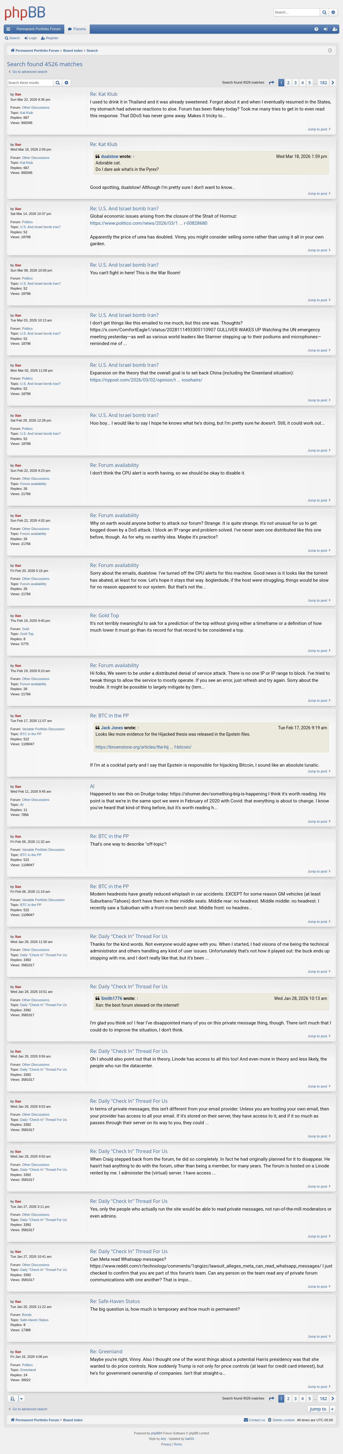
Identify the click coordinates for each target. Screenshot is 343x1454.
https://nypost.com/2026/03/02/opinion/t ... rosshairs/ (146, 380)
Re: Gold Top (104, 615)
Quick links (9, 30)
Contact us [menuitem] (254, 1420)
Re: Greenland (106, 1351)
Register (52, 38)
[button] (271, 82)
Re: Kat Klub (103, 94)
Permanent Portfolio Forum (39, 29)
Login (33, 38)
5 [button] (309, 82)
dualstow (110, 156)
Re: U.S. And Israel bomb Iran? (124, 208)
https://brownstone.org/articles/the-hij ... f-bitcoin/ (144, 747)
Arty (163, 1439)
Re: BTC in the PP (109, 715)
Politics (27, 222)
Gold (25, 629)
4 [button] (302, 82)
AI (21, 804)
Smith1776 (111, 998)
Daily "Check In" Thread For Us (43, 955)
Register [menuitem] (336, 30)
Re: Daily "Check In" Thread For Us (129, 936)
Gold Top (27, 634)
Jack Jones (112, 727)
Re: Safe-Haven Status (115, 1301)
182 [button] (323, 82)
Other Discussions (35, 107)
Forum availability (33, 484)
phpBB (155, 1433)
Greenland (28, 1370)
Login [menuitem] (327, 30)
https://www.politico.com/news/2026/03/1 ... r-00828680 (148, 223)
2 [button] (288, 82)
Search (14, 38)
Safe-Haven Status (34, 1320)
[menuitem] (316, 29)
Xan (18, 94)
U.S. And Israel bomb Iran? (40, 227)
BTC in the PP (31, 734)
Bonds (27, 1315)
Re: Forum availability (114, 465)
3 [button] (295, 82)
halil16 (189, 1439)
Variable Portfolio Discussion (43, 729)
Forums (80, 29)
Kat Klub (26, 113)
